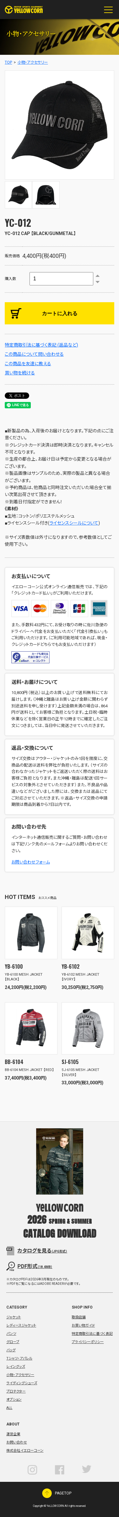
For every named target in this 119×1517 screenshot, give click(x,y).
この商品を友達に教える (28, 363)
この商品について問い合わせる (34, 354)
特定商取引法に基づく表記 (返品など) (41, 344)
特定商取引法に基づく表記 (92, 1333)
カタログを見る (42, 1251)
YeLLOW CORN (24, 10)
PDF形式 (34, 1266)
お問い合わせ (16, 1442)
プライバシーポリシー (88, 1342)
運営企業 (13, 1434)
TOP (8, 62)
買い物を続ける (20, 372)
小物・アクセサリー (32, 62)
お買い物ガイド (83, 1325)
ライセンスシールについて (74, 523)
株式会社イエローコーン (24, 1450)
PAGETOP (47, 1493)
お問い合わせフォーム (30, 862)
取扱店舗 (79, 1317)
